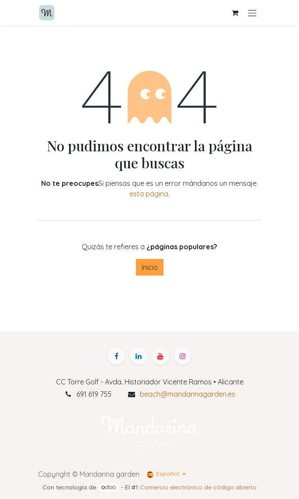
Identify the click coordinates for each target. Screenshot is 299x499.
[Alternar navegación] (252, 12)
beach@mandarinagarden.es (187, 394)
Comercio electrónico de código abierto (198, 487)
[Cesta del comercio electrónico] (234, 12)
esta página (148, 193)
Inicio (150, 267)
